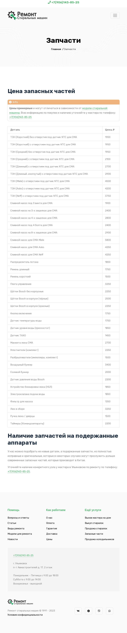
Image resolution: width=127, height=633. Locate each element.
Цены (49, 539)
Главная (56, 49)
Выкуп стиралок (94, 523)
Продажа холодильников (99, 539)
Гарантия (51, 528)
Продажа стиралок (96, 528)
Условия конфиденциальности (25, 614)
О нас (49, 517)
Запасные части (94, 533)
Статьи (12, 523)
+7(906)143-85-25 (65, 2)
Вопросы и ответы (18, 517)
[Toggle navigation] (115, 15)
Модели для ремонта (20, 533)
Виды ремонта (16, 528)
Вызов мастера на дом (98, 517)
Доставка (51, 533)
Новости (13, 539)
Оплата (50, 523)
